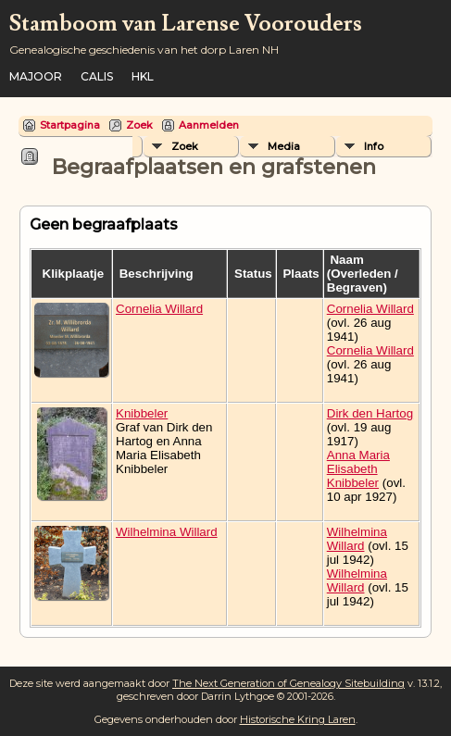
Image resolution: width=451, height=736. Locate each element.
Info (373, 146)
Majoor (35, 76)
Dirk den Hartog (370, 413)
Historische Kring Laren (298, 719)
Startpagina (70, 125)
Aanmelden (209, 125)
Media (284, 146)
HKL (143, 76)
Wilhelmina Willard (167, 532)
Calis (97, 76)
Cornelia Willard (159, 309)
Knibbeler (142, 413)
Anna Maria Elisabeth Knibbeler (358, 469)
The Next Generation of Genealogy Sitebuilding (288, 683)
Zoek (139, 125)
